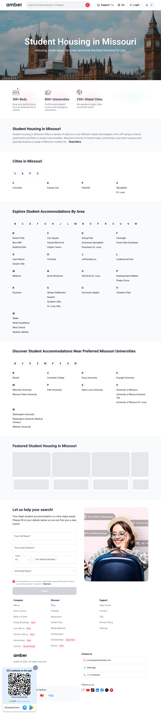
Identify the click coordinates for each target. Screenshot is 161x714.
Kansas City (53, 188)
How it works (20, 611)
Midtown (17, 276)
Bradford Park (19, 247)
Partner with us (21, 634)
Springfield (121, 188)
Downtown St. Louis (91, 247)
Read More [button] (75, 141)
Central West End (55, 242)
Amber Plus (56, 622)
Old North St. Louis (91, 276)
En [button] (121, 4)
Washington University (23, 414)
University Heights (91, 292)
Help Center (105, 605)
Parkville (86, 188)
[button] (35, 667)
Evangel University (125, 377)
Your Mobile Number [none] (45, 559)
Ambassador (57, 634)
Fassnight (121, 238)
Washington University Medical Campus (28, 420)
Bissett (16, 377)
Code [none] (17, 559)
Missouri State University (25, 394)
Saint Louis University (92, 390)
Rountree (17, 292)
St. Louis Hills (54, 306)
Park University (54, 390)
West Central (19, 327)
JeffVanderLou (89, 259)
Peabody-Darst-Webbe (127, 276)
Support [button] (105, 4)
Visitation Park (123, 292)
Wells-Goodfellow (21, 323)
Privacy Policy (106, 622)
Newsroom (56, 616)
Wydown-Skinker (21, 332)
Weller (16, 318)
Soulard (51, 297)
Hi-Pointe (51, 259)
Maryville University (22, 390)
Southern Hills (54, 301)
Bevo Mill (17, 242)
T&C (102, 616)
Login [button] (134, 4)
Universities (19, 640)
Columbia (17, 188)
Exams (54, 645)
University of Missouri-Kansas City (130, 396)
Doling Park (87, 238)
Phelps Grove (122, 280)
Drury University (89, 377)
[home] (14, 5)
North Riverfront (55, 276)
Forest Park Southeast (127, 242)
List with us (19, 628)
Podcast (55, 611)
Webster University (22, 427)
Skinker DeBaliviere (56, 292)
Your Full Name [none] (22, 536)
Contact (103, 611)
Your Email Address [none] (24, 547)
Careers (17, 646)
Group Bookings (21, 622)
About (16, 605)
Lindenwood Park (124, 259)
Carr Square (53, 238)
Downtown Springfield (92, 242)
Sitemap (104, 628)
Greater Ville (19, 264)
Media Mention (58, 628)
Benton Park (19, 238)
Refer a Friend (20, 616)
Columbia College (55, 377)
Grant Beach (19, 259)
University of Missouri (127, 390)
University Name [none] (23, 571)
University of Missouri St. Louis (131, 402)
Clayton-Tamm (54, 247)
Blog (53, 605)
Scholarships (57, 639)
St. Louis (120, 192)
